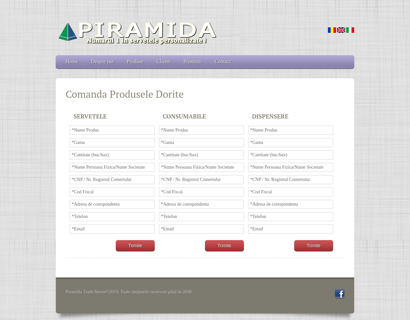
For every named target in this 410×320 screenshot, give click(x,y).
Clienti (163, 61)
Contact (223, 61)
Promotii (193, 61)
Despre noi (102, 61)
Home (72, 61)
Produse (135, 61)
